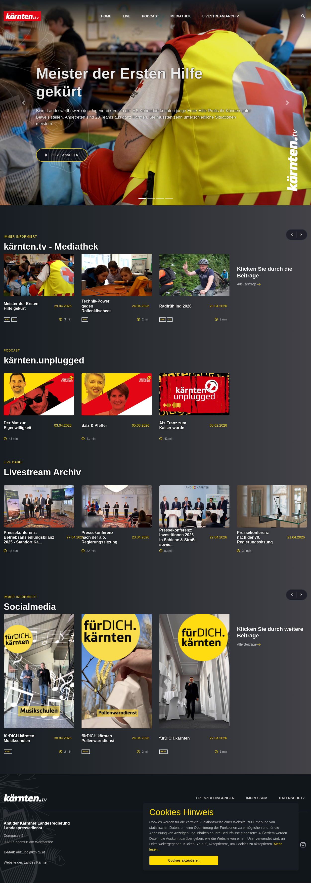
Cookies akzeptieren (184, 860)
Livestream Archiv (220, 16)
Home (106, 16)
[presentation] (294, 234)
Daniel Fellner (55, 133)
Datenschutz (292, 798)
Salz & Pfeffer (94, 425)
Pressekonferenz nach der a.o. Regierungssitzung (99, 537)
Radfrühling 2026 (175, 306)
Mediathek (181, 16)
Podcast (150, 16)
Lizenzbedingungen (215, 798)
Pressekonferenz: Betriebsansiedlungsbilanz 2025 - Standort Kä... (29, 537)
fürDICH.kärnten (174, 738)
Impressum (256, 798)
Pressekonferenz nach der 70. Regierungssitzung (255, 537)
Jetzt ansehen (62, 155)
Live (127, 16)
